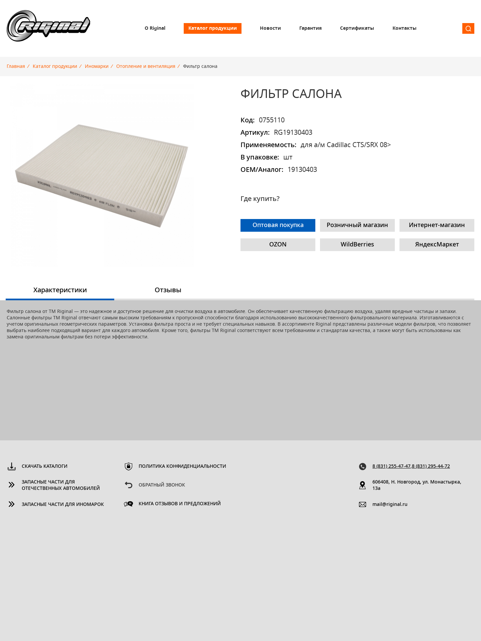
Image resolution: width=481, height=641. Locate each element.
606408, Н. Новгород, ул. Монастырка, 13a (416, 485)
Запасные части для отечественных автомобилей (61, 485)
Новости (270, 28)
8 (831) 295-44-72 (431, 466)
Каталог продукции (212, 28)
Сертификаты (357, 28)
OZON (278, 245)
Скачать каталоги (44, 466)
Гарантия (310, 28)
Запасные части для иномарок (63, 504)
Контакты (404, 28)
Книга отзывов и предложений (180, 504)
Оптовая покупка (278, 225)
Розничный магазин (357, 225)
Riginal (48, 28)
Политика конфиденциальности (182, 466)
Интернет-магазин (437, 225)
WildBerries (357, 245)
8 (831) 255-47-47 (391, 466)
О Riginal (155, 28)
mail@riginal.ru (390, 504)
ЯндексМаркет (437, 245)
